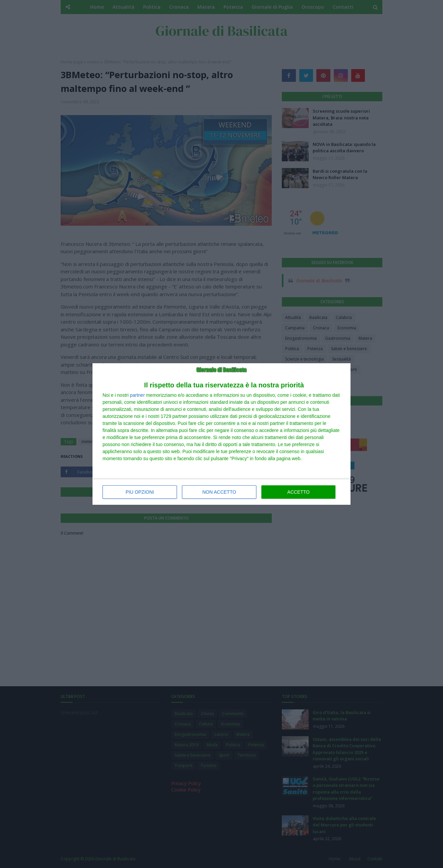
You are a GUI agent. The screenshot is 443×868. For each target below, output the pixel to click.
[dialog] (221, 434)
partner (137, 395)
